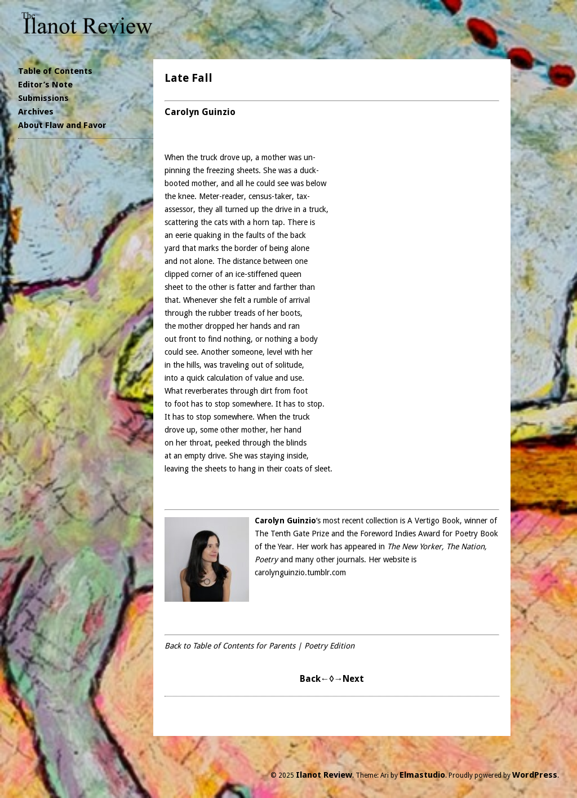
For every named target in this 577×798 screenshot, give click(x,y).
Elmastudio (422, 775)
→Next (349, 678)
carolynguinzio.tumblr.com (300, 572)
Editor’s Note (45, 85)
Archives (36, 112)
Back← (315, 678)
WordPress (534, 775)
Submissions (43, 98)
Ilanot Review (324, 775)
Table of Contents (55, 71)
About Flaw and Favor (62, 125)
